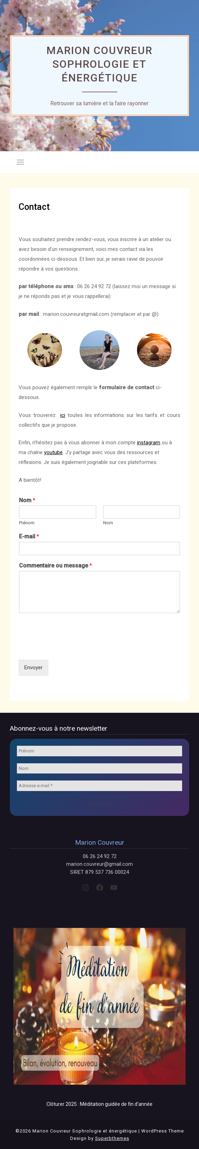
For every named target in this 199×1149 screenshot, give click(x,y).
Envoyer (33, 667)
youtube (53, 452)
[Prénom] (99, 751)
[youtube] (113, 887)
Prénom (27, 522)
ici (62, 415)
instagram (148, 442)
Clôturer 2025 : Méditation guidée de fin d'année (99, 1104)
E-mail (29, 536)
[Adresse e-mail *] (99, 786)
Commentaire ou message (55, 565)
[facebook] (99, 887)
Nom (27, 500)
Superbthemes (112, 1138)
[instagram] (85, 887)
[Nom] (99, 768)
